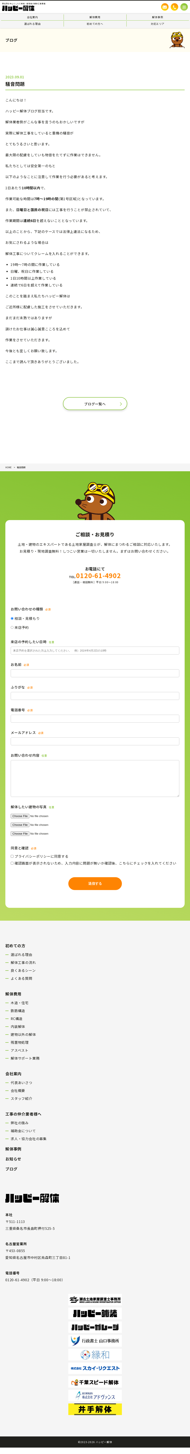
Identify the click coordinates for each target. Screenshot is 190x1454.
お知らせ (13, 1165)
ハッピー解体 (104, 1448)
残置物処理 (20, 1048)
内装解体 (18, 1032)
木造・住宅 (20, 1009)
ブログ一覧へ (95, 403)
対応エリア (158, 23)
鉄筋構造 (18, 1017)
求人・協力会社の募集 (29, 1145)
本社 (9, 1221)
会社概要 (18, 1096)
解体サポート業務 (25, 1064)
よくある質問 (21, 984)
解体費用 (95, 17)
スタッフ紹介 (21, 1104)
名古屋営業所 (16, 1250)
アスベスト (19, 1056)
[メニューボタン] (184, 7)
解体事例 (157, 17)
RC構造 (16, 1024)
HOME (8, 467)
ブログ (11, 1175)
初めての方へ (95, 23)
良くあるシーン (23, 976)
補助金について (23, 1137)
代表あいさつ (21, 1089)
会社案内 (32, 17)
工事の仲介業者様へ (23, 1120)
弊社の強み (20, 1129)
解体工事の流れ (23, 968)
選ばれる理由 (32, 23)
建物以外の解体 (23, 1040)
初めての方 (15, 952)
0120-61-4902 (95, 575)
